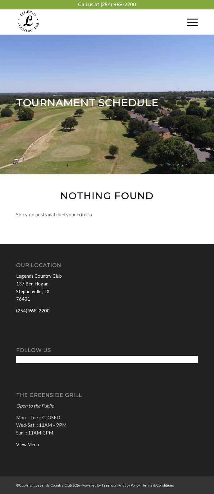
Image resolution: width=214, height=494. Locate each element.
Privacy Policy (129, 485)
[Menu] (189, 22)
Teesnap (109, 485)
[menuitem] (189, 22)
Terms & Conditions (158, 485)
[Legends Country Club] (89, 22)
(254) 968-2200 (118, 4)
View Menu (27, 444)
